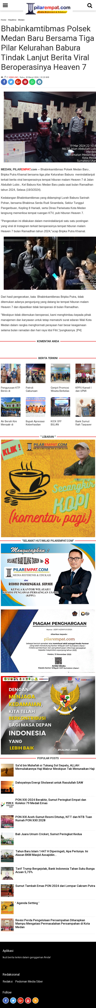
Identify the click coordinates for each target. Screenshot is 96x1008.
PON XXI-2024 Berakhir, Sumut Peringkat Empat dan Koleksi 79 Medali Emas (50, 801)
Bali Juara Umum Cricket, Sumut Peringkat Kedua (48, 834)
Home (3, 20)
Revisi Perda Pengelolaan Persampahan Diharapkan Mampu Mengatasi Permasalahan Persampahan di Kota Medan (52, 923)
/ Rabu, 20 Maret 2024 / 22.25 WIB (33, 77)
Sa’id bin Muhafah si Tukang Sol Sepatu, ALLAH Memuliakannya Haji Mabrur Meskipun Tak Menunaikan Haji (55, 767)
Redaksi (8, 981)
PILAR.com (25, 169)
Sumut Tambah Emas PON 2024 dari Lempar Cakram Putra (55, 886)
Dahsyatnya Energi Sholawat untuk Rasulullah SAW (49, 782)
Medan (21, 20)
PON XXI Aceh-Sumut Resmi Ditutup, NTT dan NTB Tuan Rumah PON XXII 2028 (53, 818)
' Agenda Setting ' (27, 903)
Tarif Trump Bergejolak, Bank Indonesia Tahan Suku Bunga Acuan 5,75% (55, 870)
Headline (12, 20)
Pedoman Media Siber (29, 981)
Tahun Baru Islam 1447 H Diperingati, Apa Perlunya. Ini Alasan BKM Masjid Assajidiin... (51, 852)
